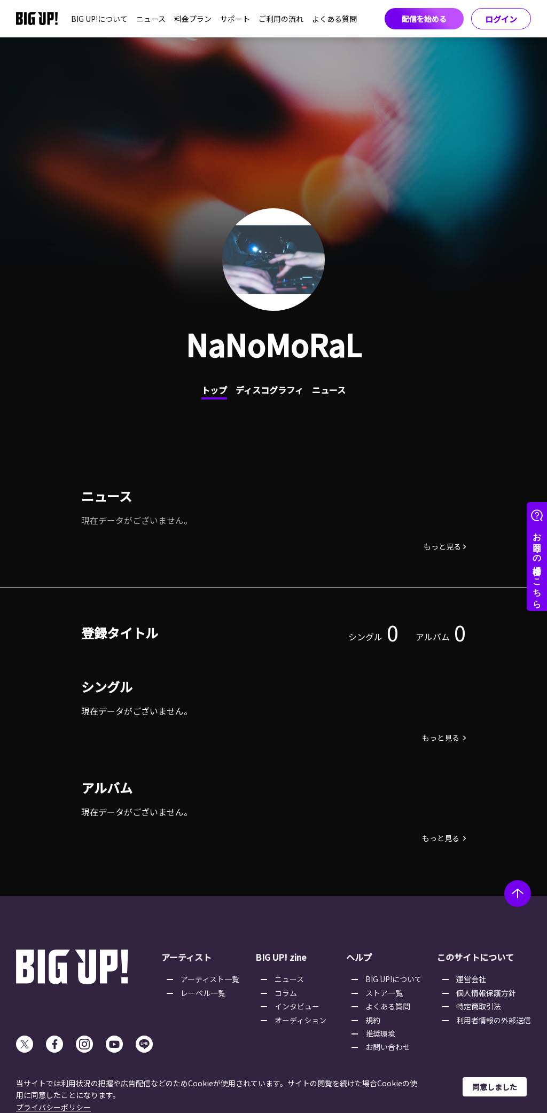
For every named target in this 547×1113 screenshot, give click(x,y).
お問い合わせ (387, 1046)
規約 (372, 1020)
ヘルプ (359, 957)
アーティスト (186, 957)
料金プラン (193, 18)
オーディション (300, 1020)
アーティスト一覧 (210, 979)
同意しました (494, 1086)
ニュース (151, 18)
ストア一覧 (384, 992)
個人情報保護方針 (486, 992)
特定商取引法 (478, 1006)
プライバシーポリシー (53, 1107)
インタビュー (297, 1006)
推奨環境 (380, 1033)
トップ (214, 389)
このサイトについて (475, 957)
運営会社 (471, 979)
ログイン (501, 19)
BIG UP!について (99, 18)
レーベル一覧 (203, 992)
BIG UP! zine (281, 957)
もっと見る (442, 546)
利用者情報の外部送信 (493, 1020)
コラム (286, 992)
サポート (235, 18)
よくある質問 (334, 18)
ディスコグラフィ (269, 389)
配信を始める (424, 18)
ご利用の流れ (281, 18)
